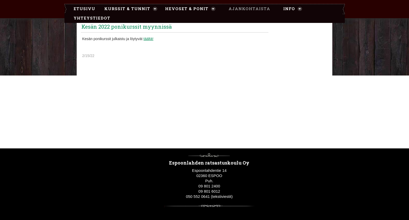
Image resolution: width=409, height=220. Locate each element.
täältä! (148, 39)
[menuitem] (81, 9)
